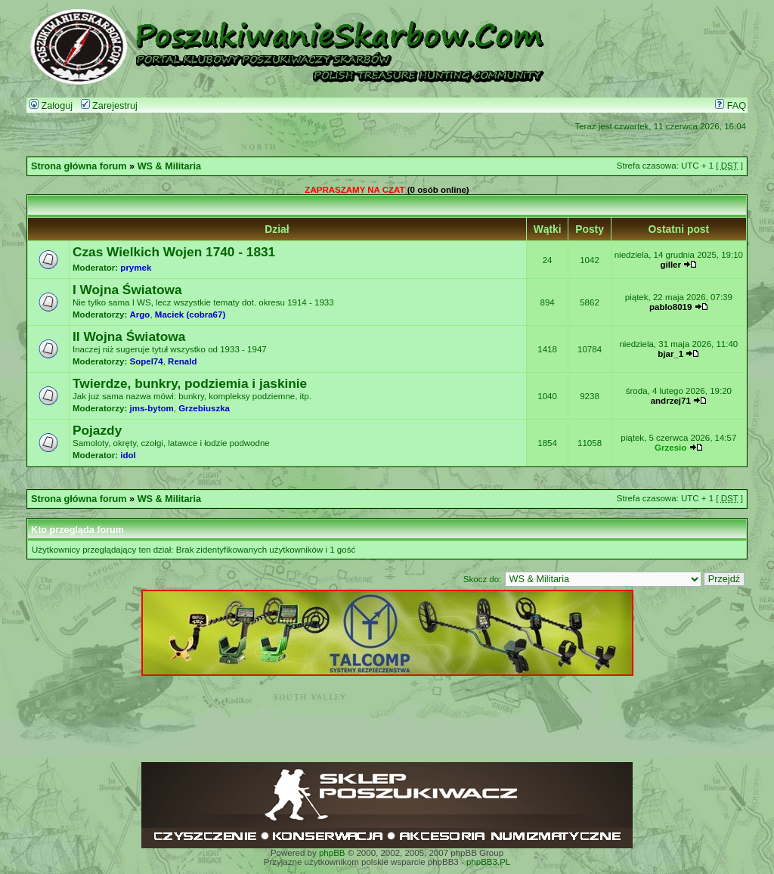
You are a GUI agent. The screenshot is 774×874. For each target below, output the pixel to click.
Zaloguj (51, 106)
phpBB (332, 852)
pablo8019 (670, 306)
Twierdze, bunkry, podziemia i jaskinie (190, 383)
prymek (135, 267)
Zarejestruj (109, 106)
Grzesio (670, 447)
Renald (182, 361)
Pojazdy (97, 430)
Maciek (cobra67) (190, 314)
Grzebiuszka (204, 408)
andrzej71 (671, 400)
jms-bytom (152, 408)
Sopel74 (146, 361)
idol (127, 455)
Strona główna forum (79, 166)
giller (670, 264)
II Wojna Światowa (129, 336)
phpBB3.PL (488, 861)
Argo (140, 314)
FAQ (730, 106)
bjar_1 (670, 353)
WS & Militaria (169, 166)
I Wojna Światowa (127, 289)
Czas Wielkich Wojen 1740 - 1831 (174, 251)
